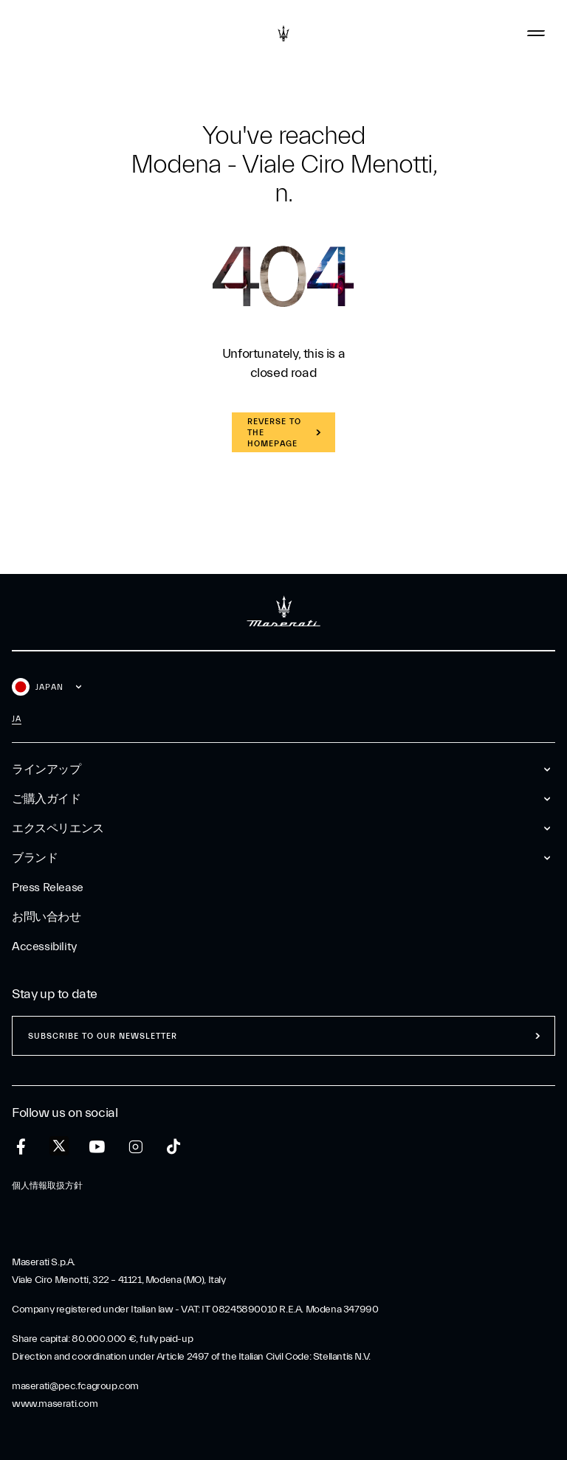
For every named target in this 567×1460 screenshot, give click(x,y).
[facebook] (21, 1147)
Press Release (47, 887)
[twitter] (59, 1146)
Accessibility (44, 946)
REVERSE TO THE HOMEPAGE (274, 433)
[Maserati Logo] (283, 33)
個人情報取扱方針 (47, 1185)
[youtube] (97, 1147)
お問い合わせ (46, 917)
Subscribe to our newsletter (102, 1036)
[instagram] (135, 1146)
